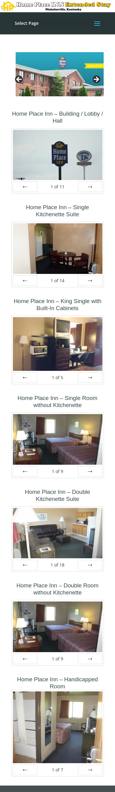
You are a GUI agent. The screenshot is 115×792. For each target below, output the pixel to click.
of (57, 187)
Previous (19, 79)
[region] (58, 81)
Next (96, 79)
